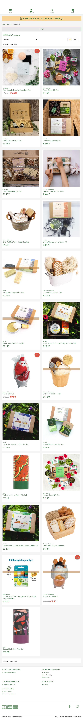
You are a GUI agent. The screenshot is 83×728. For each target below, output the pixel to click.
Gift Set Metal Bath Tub (52, 293)
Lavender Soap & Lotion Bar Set (16, 444)
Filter (42, 29)
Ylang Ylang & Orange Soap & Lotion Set (59, 343)
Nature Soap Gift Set (51, 495)
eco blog (45, 684)
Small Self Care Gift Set (12, 141)
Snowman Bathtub (50, 596)
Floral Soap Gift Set (51, 90)
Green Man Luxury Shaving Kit (55, 242)
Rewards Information (9, 672)
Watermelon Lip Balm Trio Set (15, 495)
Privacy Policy (7, 691)
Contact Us (46, 677)
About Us (45, 672)
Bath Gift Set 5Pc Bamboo (53, 546)
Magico (62, 716)
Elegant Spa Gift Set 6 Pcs (53, 191)
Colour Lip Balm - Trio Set (13, 649)
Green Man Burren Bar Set (53, 444)
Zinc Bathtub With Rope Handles (16, 242)
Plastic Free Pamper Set (12, 191)
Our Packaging (47, 675)
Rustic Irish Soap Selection (13, 293)
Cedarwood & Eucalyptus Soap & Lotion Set (20, 546)
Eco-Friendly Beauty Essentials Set (17, 90)
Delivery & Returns (8, 684)
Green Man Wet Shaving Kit (13, 343)
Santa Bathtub (8, 394)
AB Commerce (77, 716)
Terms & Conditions (8, 694)
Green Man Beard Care (52, 141)
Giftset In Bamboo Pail (52, 394)
